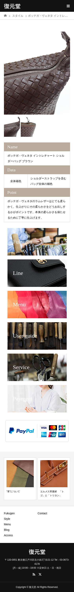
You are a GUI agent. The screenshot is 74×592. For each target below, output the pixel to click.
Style (7, 518)
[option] (37, 70)
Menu (7, 524)
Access (8, 535)
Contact (42, 513)
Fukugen (9, 513)
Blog (6, 529)
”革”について (13, 491)
